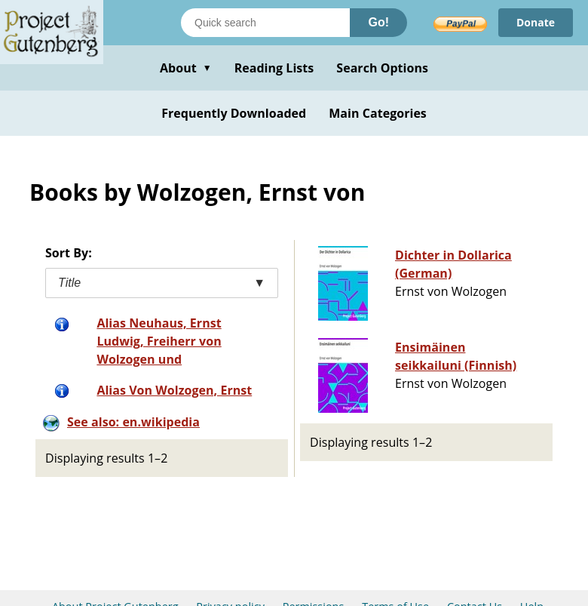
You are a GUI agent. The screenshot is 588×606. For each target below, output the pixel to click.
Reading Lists (274, 68)
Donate (535, 22)
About (186, 68)
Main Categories (378, 113)
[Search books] (265, 22)
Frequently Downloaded (233, 113)
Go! (378, 22)
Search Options (382, 68)
